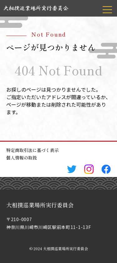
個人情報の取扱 (21, 157)
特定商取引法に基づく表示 (32, 150)
